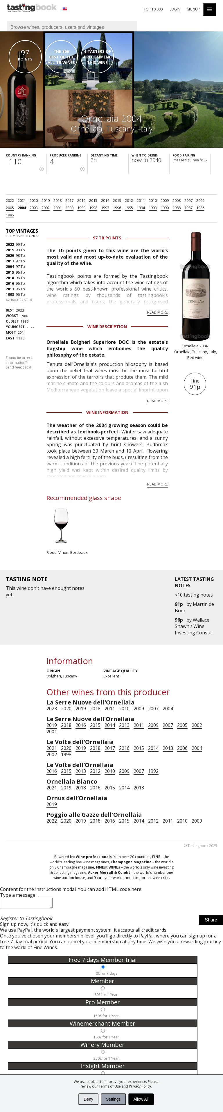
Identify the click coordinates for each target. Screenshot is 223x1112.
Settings (113, 1099)
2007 (188, 200)
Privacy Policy (140, 1086)
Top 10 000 (153, 9)
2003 (34, 207)
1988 (176, 207)
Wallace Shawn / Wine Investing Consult (194, 626)
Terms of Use (110, 1086)
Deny (88, 1099)
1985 (10, 215)
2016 (81, 200)
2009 (165, 200)
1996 (117, 207)
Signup (193, 9)
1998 (93, 207)
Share (211, 921)
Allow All (141, 1099)
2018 (57, 200)
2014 (105, 200)
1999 (81, 207)
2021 (22, 200)
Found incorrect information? (19, 362)
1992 (153, 771)
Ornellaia (86, 128)
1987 (188, 207)
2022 (10, 200)
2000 (69, 207)
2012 (129, 200)
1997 (105, 207)
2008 (176, 200)
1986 (200, 207)
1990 (165, 207)
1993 (153, 207)
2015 (93, 200)
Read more (157, 312)
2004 (22, 207)
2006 (200, 200)
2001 (57, 207)
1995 (129, 207)
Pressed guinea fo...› (189, 160)
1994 (141, 207)
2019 (46, 200)
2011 (141, 200)
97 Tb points (107, 238)
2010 (153, 200)
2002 (46, 207)
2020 (34, 200)
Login (175, 9)
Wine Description (107, 326)
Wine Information (107, 412)
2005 (10, 207)
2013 (117, 200)
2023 (51, 708)
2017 (69, 200)
